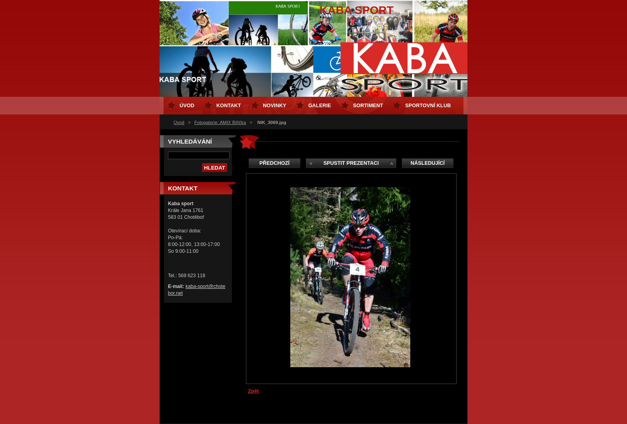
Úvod (179, 122)
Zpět (253, 391)
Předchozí (275, 163)
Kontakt (228, 105)
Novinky (274, 105)
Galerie (319, 105)
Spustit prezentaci (351, 163)
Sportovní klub (428, 105)
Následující (428, 163)
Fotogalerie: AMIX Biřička (220, 122)
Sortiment (368, 105)
